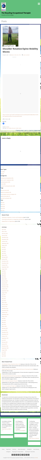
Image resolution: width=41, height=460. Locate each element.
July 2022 (3, 318)
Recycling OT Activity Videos (17, 451)
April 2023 (4, 300)
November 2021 (5, 334)
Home (3, 449)
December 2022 (5, 308)
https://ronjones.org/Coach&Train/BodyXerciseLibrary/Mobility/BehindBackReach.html (20, 114)
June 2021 (4, 340)
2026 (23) (2, 202)
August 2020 (4, 350)
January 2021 (4, 344)
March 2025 (4, 255)
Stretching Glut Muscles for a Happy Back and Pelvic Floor (13, 219)
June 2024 (4, 273)
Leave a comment (26, 54)
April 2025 (4, 253)
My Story (14, 449)
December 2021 (5, 332)
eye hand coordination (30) (6, 198)
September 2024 (5, 267)
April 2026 (4, 229)
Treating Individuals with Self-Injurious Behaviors (12, 375)
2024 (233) (3, 206)
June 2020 (4, 352)
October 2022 (4, 312)
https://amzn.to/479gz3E (20, 430)
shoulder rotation (18, 128)
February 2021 (5, 342)
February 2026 (5, 233)
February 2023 (5, 304)
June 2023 (4, 296)
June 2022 (4, 320)
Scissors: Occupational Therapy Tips (9, 386)
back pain (13, 128)
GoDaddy (36, 457)
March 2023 (4, 302)
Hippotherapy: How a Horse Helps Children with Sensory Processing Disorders (17, 369)
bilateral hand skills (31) (5, 196)
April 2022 (4, 324)
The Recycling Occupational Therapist (16, 13)
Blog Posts (8, 449)
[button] (39, 2)
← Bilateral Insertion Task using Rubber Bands (10, 132)
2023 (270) (3, 208)
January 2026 (4, 235)
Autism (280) (3, 184)
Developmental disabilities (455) (7, 178)
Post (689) (3, 171)
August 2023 (4, 292)
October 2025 (4, 241)
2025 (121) (3, 204)
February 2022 (5, 328)
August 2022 (4, 316)
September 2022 (5, 314)
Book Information (21, 449)
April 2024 (4, 277)
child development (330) (5, 182)
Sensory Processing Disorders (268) (8, 186)
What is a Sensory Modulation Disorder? (10, 381)
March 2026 (4, 231)
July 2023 (3, 294)
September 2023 (5, 290)
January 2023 (4, 306)
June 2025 (4, 249)
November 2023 (5, 286)
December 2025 (5, 237)
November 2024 (5, 263)
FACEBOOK (29, 449)
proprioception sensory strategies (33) (8, 194)
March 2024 (4, 279)
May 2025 (4, 251)
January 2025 (4, 259)
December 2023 (5, 284)
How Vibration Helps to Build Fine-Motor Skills (11, 364)
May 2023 (4, 298)
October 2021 (4, 336)
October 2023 (4, 288)
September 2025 (5, 243)
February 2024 (5, 281)
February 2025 (5, 257)
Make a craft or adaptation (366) (7, 180)
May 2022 (4, 322)
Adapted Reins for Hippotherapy (8, 221)
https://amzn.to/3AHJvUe (34, 438)
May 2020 (4, 354)
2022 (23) (2, 210)
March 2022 (4, 326)
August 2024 (4, 269)
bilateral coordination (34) (6, 192)
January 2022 (4, 330)
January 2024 (4, 282)
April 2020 (4, 356)
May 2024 (4, 275)
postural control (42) (5, 190)
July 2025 (3, 247)
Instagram (8, 451)
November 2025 (5, 239)
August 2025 (4, 245)
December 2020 (5, 346)
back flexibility (9, 128)
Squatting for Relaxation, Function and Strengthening (12, 217)
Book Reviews (36, 449)
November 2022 (5, 310)
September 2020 (5, 348)
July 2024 (3, 271)
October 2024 (4, 265)
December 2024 (5, 261)
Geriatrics (7, 126)
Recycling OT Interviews (30, 451)
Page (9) (2, 173)
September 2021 (5, 338)
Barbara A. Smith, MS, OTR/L (16, 54)
